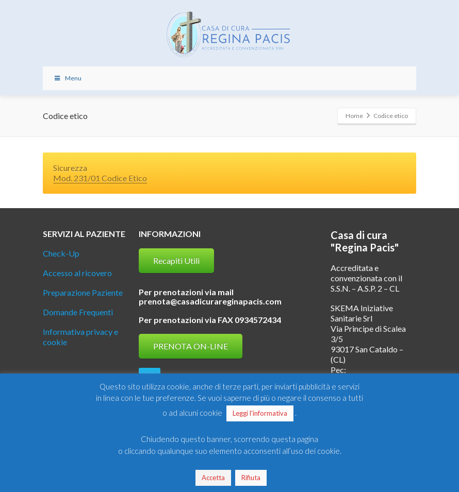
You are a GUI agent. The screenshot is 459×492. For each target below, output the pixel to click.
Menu (67, 78)
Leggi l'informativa (260, 413)
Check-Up (61, 253)
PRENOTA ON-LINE (190, 346)
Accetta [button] (213, 477)
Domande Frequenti (78, 312)
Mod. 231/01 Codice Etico (100, 178)
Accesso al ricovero (77, 273)
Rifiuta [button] (250, 477)
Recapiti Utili (176, 260)
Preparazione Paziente (83, 292)
